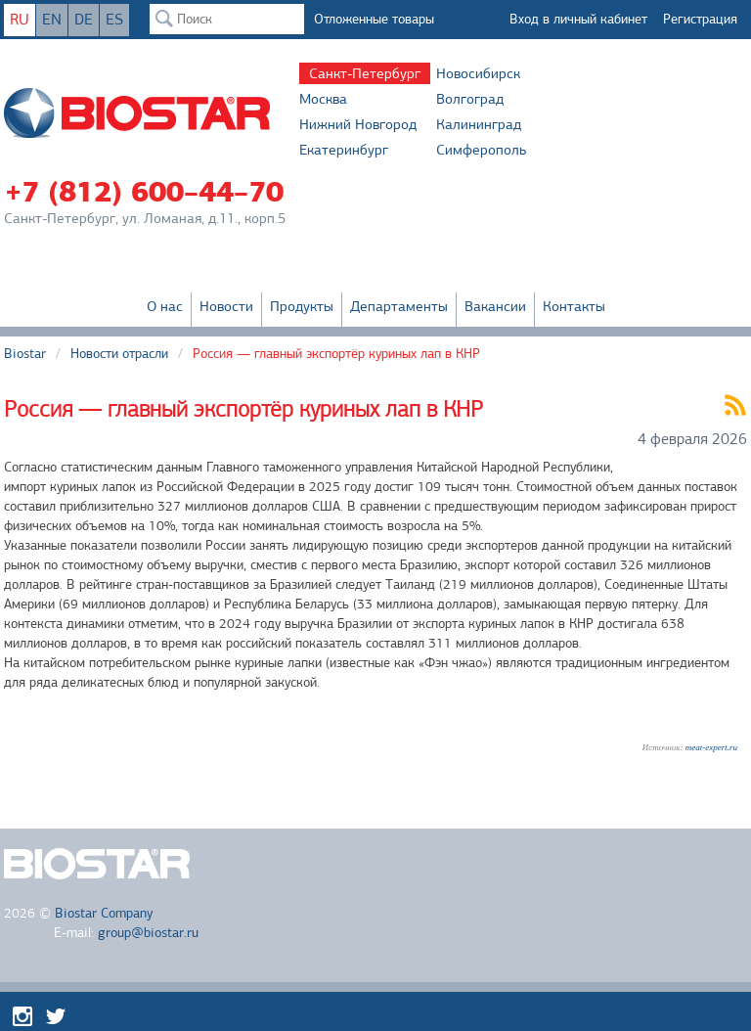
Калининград (478, 124)
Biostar (25, 353)
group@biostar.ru (148, 932)
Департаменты (399, 306)
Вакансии (495, 306)
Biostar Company (104, 913)
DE (83, 19)
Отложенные (374, 19)
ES (114, 19)
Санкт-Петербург (364, 73)
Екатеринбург (343, 149)
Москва (323, 99)
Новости (226, 306)
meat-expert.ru (711, 747)
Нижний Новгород (358, 124)
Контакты (574, 306)
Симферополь (481, 149)
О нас (165, 306)
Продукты (301, 306)
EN (52, 19)
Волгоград (470, 99)
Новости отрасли (119, 353)
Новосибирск (478, 73)
